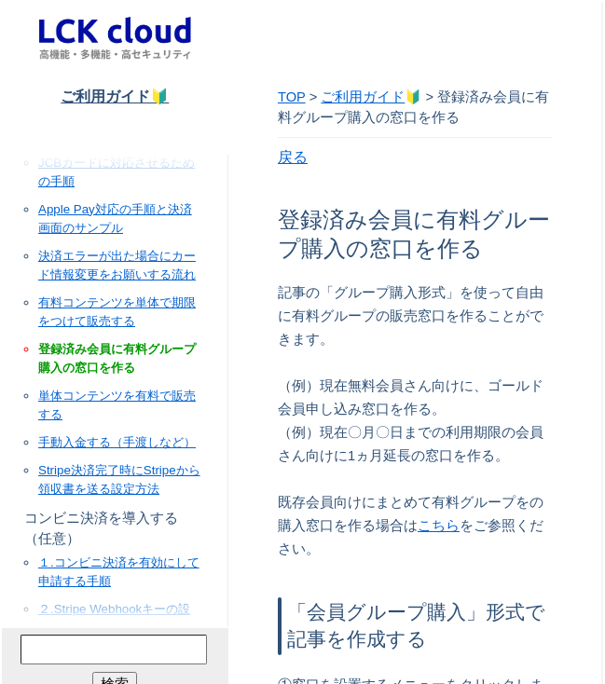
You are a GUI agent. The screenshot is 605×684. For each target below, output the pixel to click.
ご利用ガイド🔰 (115, 96)
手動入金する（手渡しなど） (117, 442)
